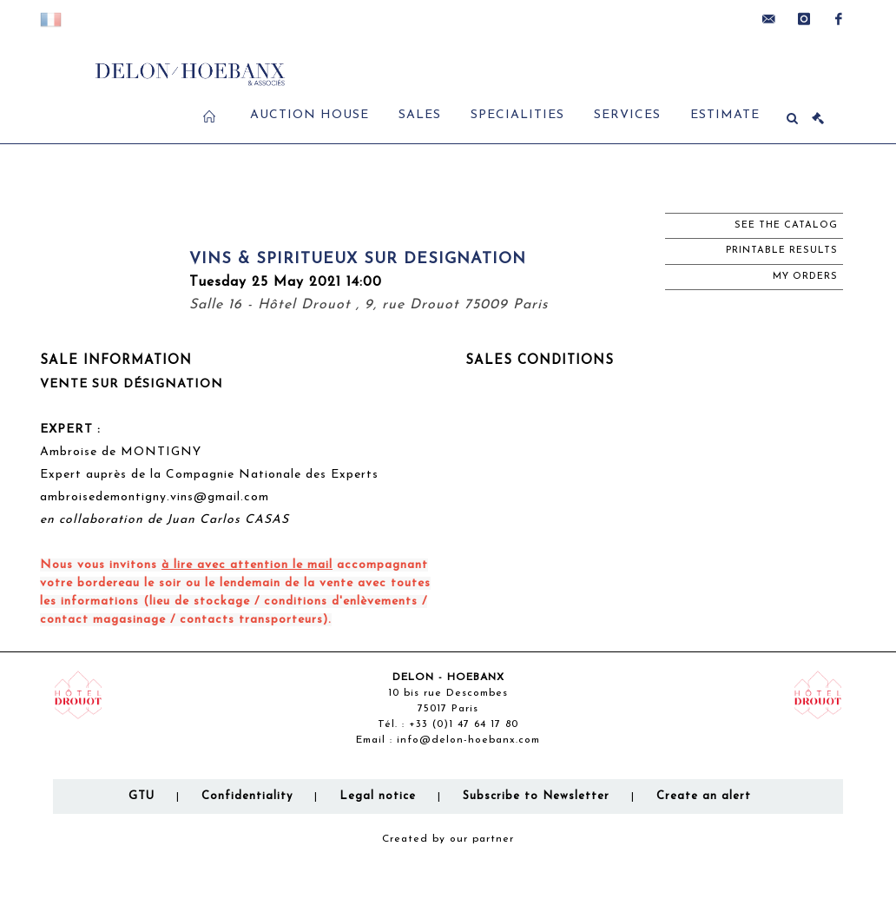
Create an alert (703, 796)
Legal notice (377, 796)
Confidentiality (247, 796)
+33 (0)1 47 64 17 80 (463, 724)
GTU (141, 796)
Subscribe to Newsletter (536, 796)
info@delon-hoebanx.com (468, 740)
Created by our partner (448, 839)
